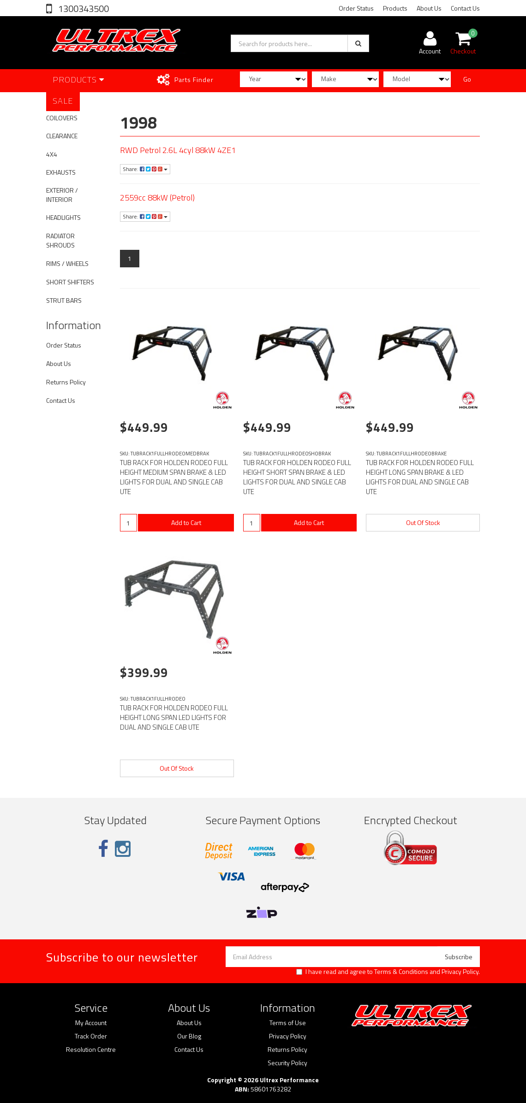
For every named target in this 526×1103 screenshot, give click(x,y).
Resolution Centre (91, 1049)
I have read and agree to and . (388, 971)
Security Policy (287, 1063)
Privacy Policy (460, 971)
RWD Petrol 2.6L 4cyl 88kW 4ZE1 (178, 150)
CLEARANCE (62, 136)
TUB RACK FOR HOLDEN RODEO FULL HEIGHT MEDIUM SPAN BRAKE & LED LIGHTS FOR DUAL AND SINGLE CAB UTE (174, 477)
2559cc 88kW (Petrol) (157, 197)
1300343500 (82, 8)
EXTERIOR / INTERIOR (62, 194)
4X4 (51, 154)
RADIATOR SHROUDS (60, 240)
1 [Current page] (130, 258)
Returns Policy (66, 382)
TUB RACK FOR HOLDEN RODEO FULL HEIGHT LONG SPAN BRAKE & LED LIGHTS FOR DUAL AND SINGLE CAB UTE (420, 477)
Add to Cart (186, 522)
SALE (63, 100)
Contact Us (465, 8)
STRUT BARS (64, 300)
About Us (429, 8)
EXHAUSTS (61, 172)
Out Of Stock (423, 522)
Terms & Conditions (401, 971)
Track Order (91, 1036)
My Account (91, 1022)
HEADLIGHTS (63, 217)
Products (395, 8)
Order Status (356, 8)
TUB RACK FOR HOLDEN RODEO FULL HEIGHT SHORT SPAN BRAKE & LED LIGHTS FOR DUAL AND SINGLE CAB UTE (297, 477)
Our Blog (189, 1036)
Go (467, 79)
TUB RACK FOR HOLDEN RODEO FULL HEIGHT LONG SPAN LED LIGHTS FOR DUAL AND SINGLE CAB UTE (174, 717)
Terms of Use (287, 1022)
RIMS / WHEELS (67, 263)
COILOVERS (62, 118)
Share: (145, 169)
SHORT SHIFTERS (70, 282)
